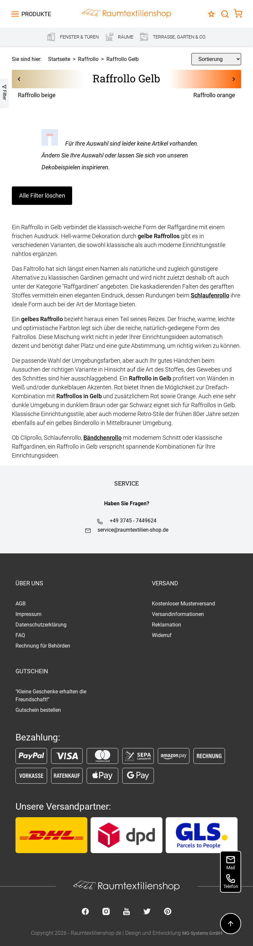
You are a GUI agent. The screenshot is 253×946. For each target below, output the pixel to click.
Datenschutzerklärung (41, 625)
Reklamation (166, 625)
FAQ (20, 635)
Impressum (28, 614)
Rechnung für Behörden (42, 646)
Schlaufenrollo (210, 295)
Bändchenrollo (102, 437)
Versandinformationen (178, 614)
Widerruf (162, 635)
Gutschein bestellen (38, 710)
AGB (20, 603)
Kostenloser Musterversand (183, 603)
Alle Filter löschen (42, 195)
